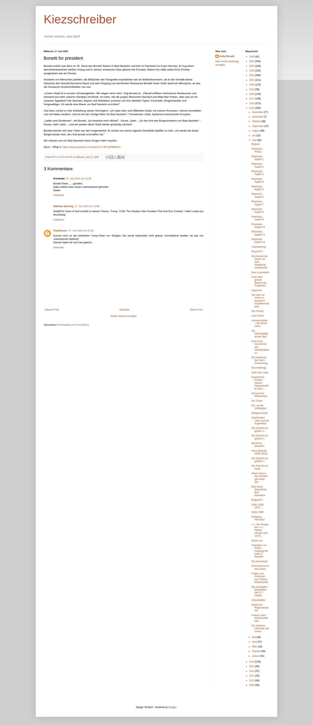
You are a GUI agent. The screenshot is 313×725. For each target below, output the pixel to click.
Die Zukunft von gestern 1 (259, 460)
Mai (254, 637)
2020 (252, 84)
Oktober (256, 121)
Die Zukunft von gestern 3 (259, 429)
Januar (256, 656)
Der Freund (257, 311)
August (256, 130)
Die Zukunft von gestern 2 (259, 437)
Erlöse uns (257, 540)
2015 (252, 108)
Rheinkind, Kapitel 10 (258, 225)
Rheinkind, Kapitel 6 (257, 195)
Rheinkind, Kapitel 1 (257, 158)
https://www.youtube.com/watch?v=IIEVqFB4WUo (91, 146)
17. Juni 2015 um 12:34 (78, 178)
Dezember (258, 112)
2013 (252, 666)
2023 (252, 70)
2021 (252, 80)
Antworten (58, 195)
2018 (252, 94)
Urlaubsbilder (258, 600)
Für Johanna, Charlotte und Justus (260, 628)
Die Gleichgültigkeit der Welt (259, 333)
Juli (254, 135)
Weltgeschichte (259, 413)
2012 (252, 671)
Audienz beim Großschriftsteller (259, 618)
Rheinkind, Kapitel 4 (257, 180)
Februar (256, 651)
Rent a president (260, 272)
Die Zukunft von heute (259, 467)
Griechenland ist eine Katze (260, 567)
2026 (252, 56)
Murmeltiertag (258, 367)
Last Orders (257, 315)
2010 (252, 680)
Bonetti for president (257, 444)
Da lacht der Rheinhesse (259, 395)
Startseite (124, 309)
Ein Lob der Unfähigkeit (258, 407)
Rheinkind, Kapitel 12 (258, 240)
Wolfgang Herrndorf (257, 518)
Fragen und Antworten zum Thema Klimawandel (259, 578)
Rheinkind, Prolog (257, 150)
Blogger (172, 707)
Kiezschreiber (80, 19)
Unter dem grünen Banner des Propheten (258, 281)
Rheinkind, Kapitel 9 (257, 218)
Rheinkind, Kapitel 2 (257, 165)
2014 (252, 661)
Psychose (256, 290)
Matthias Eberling (63, 206)
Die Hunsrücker (259, 561)
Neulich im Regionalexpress (259, 607)
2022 (252, 75)
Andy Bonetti (226, 56)
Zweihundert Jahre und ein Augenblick (260, 420)
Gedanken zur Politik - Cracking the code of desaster (259, 551)
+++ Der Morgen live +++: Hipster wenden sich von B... (260, 530)
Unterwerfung (258, 246)
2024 (252, 66)
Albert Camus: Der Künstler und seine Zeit (259, 477)
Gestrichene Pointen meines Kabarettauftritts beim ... (260, 383)
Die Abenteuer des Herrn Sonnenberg (259, 360)
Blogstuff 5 (256, 251)
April (254, 641)
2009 (252, 685)
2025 (252, 61)
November (258, 116)
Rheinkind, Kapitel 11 (258, 233)
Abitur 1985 (257, 512)
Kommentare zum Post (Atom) (73, 324)
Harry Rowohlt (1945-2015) (259, 452)
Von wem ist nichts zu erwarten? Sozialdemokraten (260, 301)
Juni (254, 140)
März (255, 646)
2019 (252, 89)
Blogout (255, 144)
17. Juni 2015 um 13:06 (86, 206)
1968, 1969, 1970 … (257, 506)
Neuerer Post (52, 309)
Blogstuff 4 (256, 499)
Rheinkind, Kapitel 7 (257, 203)
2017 (252, 98)
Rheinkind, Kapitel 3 (257, 173)
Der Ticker (256, 401)
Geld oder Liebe (259, 372)
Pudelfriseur (60, 230)
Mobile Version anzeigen (124, 316)
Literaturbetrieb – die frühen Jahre (259, 323)
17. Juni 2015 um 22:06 (80, 230)
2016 (252, 103)
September (258, 126)
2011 (252, 675)
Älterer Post (196, 309)
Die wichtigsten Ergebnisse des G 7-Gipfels (259, 591)
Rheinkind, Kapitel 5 (257, 188)
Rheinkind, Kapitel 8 (257, 210)
